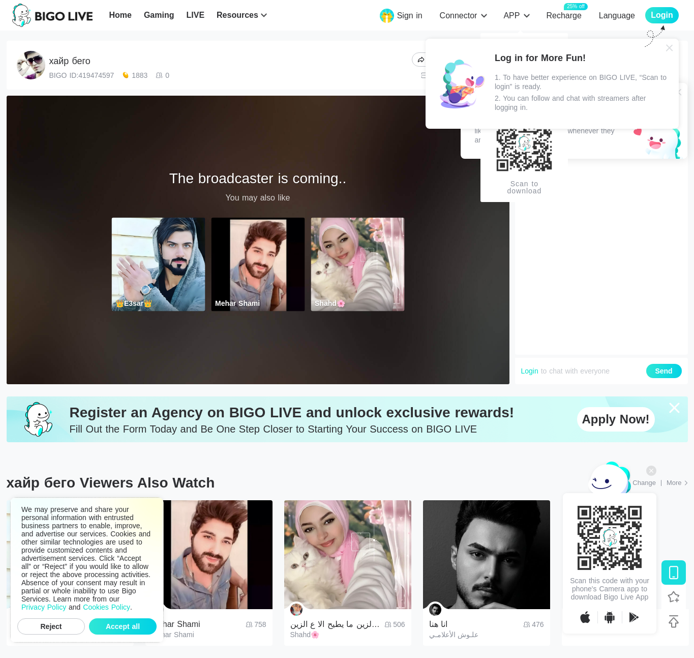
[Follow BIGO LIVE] (673, 597)
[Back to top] (673, 621)
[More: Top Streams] (677, 483)
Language (617, 15)
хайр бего (69, 61)
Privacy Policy (43, 607)
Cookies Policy (106, 607)
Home (120, 15)
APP (511, 15)
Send (663, 371)
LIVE (195, 15)
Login (529, 371)
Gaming (159, 15)
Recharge (563, 15)
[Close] (670, 48)
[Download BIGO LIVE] (673, 572)
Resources (237, 15)
